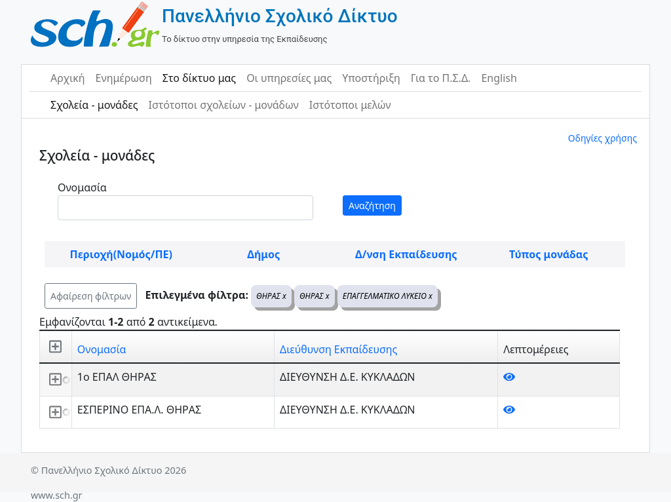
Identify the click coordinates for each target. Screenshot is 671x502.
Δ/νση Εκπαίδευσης (406, 254)
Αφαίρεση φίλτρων (90, 296)
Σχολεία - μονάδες (94, 105)
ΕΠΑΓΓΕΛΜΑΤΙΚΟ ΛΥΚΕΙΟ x (387, 295)
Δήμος (263, 254)
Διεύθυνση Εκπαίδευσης (338, 349)
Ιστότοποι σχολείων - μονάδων (223, 105)
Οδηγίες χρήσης (602, 138)
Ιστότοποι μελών (350, 105)
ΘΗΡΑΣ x (271, 295)
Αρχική (67, 78)
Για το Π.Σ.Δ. (441, 78)
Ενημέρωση (124, 78)
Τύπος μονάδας (548, 254)
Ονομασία (82, 187)
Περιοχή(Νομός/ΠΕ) (121, 254)
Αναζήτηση (372, 205)
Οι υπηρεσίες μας (289, 78)
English (498, 78)
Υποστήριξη (371, 78)
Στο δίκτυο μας (199, 78)
